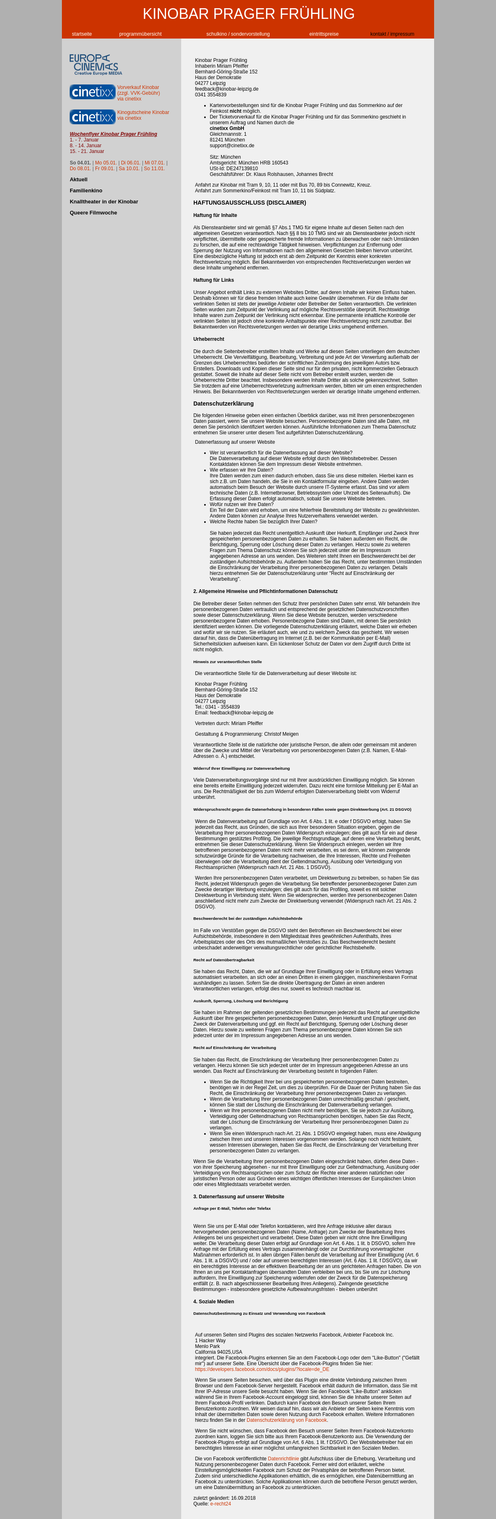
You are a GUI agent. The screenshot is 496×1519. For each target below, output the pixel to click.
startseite (82, 34)
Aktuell (78, 179)
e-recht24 (220, 1504)
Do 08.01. (80, 168)
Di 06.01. (131, 163)
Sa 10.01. (129, 168)
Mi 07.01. (155, 163)
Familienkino (86, 190)
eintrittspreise (324, 34)
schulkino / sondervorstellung (238, 34)
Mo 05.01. (106, 163)
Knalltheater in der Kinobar (104, 201)
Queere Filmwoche (93, 213)
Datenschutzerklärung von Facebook (287, 1420)
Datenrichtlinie (283, 1459)
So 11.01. (154, 168)
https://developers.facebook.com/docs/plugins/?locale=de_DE (262, 1369)
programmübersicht (140, 34)
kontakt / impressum (392, 34)
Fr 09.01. (105, 168)
